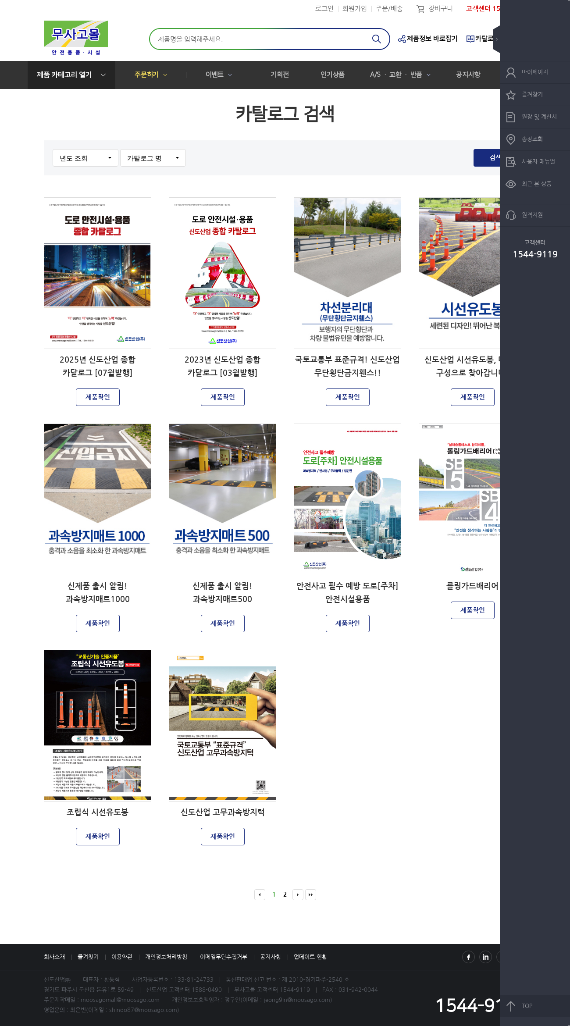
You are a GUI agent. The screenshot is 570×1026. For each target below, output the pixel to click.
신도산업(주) (76, 39)
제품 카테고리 (64, 75)
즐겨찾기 (88, 957)
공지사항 (468, 74)
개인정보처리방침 (166, 957)
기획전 (280, 74)
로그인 (324, 8)
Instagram (485, 957)
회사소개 (54, 957)
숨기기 (503, 39)
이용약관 (121, 957)
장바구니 (440, 8)
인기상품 (333, 74)
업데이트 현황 (310, 957)
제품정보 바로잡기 (432, 39)
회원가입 (354, 8)
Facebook (468, 957)
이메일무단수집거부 (223, 957)
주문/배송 (389, 8)
